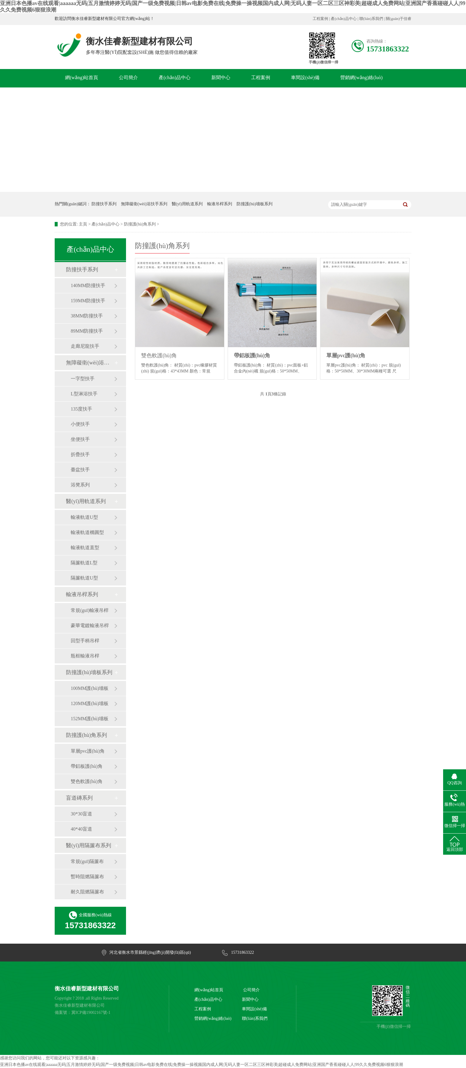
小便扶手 (80, 424)
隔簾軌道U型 (84, 577)
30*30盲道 (81, 813)
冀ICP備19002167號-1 (90, 1012)
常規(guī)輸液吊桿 (89, 610)
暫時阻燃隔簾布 (87, 876)
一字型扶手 (83, 378)
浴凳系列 (80, 484)
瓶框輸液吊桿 (85, 655)
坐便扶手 (80, 439)
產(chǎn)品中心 (343, 18)
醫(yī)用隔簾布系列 (88, 845)
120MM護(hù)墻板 (89, 703)
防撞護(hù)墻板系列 (255, 204)
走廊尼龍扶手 (85, 346)
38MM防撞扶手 (87, 315)
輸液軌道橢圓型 (87, 532)
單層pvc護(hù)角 (88, 751)
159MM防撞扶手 (88, 300)
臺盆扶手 (80, 469)
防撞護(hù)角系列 (140, 224)
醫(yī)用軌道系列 (187, 204)
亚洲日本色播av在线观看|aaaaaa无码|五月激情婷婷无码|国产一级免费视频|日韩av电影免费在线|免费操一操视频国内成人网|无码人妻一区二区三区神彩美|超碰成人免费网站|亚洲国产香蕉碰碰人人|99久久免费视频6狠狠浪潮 (201, 1064)
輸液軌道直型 (85, 547)
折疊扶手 (80, 454)
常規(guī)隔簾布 (87, 861)
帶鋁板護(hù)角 (87, 766)
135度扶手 (81, 408)
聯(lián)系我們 (371, 18)
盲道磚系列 (79, 798)
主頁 (83, 224)
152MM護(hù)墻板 (89, 718)
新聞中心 (220, 77)
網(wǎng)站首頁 (81, 77)
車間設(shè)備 (305, 77)
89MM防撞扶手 (87, 330)
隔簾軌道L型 (84, 562)
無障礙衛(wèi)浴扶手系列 (144, 204)
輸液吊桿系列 (219, 204)
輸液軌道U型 (84, 517)
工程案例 (320, 18)
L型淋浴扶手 (84, 393)
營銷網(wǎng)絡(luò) (361, 77)
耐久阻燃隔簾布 (87, 891)
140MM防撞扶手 (88, 285)
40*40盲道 (81, 828)
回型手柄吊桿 (85, 640)
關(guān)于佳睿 (398, 18)
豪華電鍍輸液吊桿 (90, 625)
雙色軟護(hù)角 (87, 781)
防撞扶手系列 (104, 204)
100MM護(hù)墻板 (89, 688)
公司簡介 (128, 77)
